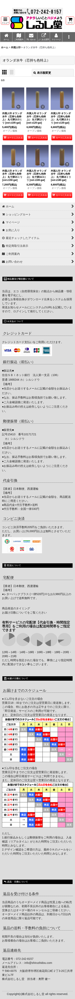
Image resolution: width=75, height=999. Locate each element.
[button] (5, 20)
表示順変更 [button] (42, 72)
